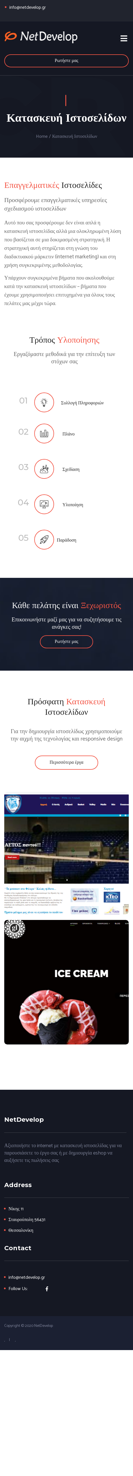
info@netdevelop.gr (27, 7)
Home (42, 136)
